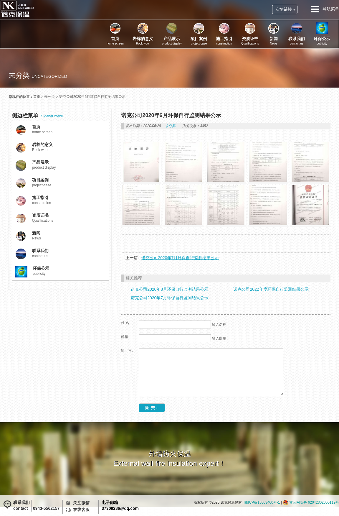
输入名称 (219, 325)
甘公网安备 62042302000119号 (314, 502)
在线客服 (81, 509)
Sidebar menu (37, 116)
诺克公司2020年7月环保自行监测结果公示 (180, 257)
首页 (36, 97)
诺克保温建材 (17, 9)
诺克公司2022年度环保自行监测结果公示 (270, 289)
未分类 (49, 97)
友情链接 (283, 9)
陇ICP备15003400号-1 (262, 502)
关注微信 (81, 502)
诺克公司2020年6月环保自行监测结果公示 (92, 97)
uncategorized (49, 76)
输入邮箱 (219, 338)
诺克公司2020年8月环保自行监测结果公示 (169, 289)
